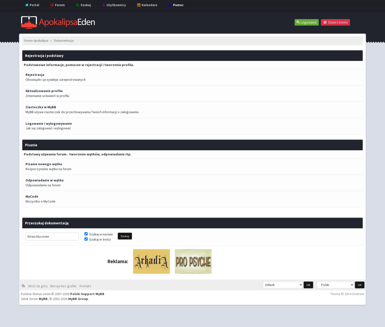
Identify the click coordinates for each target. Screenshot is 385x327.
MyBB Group (78, 299)
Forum (57, 5)
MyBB (43, 299)
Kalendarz (147, 5)
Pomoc (176, 5)
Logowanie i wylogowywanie (49, 123)
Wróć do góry (38, 286)
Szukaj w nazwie (98, 234)
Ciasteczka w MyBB (41, 107)
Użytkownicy (113, 5)
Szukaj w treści (97, 239)
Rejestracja (35, 74)
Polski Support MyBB (87, 294)
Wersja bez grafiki (64, 286)
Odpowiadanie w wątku (45, 180)
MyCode (32, 196)
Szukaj (83, 5)
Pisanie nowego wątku (44, 164)
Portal (32, 5)
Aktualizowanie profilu (44, 91)
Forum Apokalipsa (36, 41)
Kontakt (85, 286)
